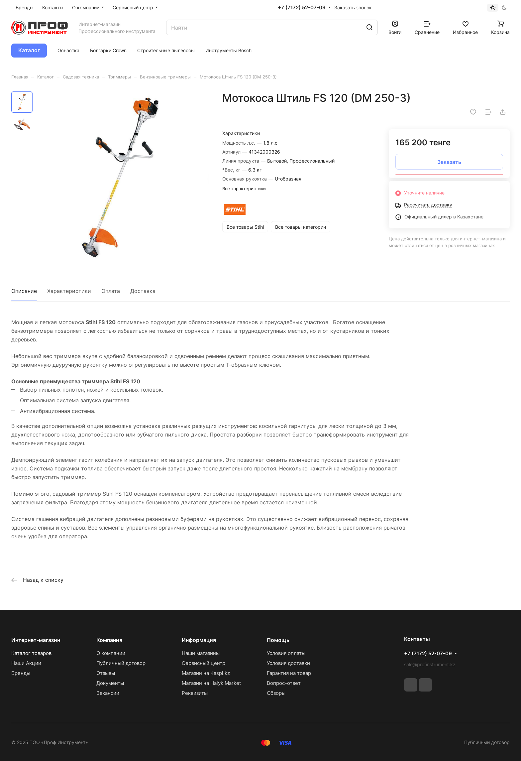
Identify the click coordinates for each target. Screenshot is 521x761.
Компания (109, 640)
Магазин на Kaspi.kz (206, 673)
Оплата (110, 291)
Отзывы (105, 673)
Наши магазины (201, 653)
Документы (110, 683)
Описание (24, 291)
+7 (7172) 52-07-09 (302, 8)
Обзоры (276, 693)
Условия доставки (288, 663)
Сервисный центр (203, 663)
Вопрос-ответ (284, 683)
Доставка (143, 291)
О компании (110, 653)
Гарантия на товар (289, 673)
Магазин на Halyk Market (211, 683)
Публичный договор (121, 663)
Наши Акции (26, 663)
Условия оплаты (286, 653)
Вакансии (107, 693)
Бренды (20, 673)
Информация (199, 640)
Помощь (278, 640)
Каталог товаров (31, 653)
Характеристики (69, 291)
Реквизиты (195, 693)
